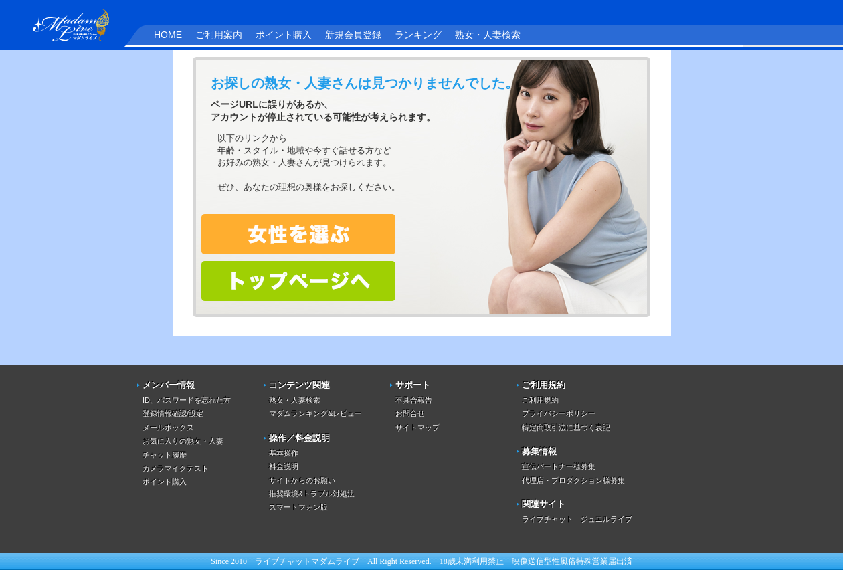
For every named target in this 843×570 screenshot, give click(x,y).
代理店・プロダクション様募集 (573, 480)
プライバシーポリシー (558, 413)
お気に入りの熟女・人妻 (183, 441)
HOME (168, 34)
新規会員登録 (353, 34)
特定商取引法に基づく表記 (566, 427)
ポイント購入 (284, 34)
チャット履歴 (165, 455)
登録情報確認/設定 (173, 413)
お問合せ (410, 413)
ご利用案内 (218, 34)
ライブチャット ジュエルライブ (577, 519)
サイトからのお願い (302, 480)
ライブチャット (283, 561)
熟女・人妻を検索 (298, 234)
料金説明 (283, 466)
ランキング (418, 34)
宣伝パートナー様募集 (558, 466)
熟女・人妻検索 (488, 34)
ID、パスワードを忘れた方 (187, 400)
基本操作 (283, 453)
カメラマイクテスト (176, 468)
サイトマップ (417, 427)
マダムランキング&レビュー (315, 413)
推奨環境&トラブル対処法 (312, 494)
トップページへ (298, 281)
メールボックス (168, 427)
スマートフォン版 (298, 507)
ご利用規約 (540, 400)
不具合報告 (413, 400)
